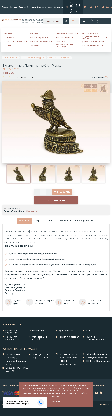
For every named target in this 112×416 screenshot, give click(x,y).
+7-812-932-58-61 (78, 7)
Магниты (8, 46)
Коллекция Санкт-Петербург (65, 46)
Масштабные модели (14, 41)
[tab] (38, 221)
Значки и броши (38, 37)
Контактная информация (11, 331)
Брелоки (34, 33)
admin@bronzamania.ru (97, 354)
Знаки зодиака (63, 37)
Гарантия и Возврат (69, 337)
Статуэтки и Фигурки (66, 33)
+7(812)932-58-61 (41, 357)
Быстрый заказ (56, 200)
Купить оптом (66, 330)
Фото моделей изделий (39, 338)
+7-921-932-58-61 (72, 7)
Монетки (8, 37)
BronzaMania (11, 58)
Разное (59, 41)
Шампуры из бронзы (40, 41)
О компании (38, 330)
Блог (88, 330)
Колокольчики (89, 33)
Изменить (31, 211)
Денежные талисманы (93, 41)
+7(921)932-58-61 (41, 354)
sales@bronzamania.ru (97, 357)
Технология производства (12, 338)
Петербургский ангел (92, 46)
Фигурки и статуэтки (59, 58)
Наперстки (35, 46)
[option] (18, 174)
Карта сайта (104, 404)
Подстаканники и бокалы (90, 37)
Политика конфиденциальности (96, 338)
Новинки (8, 33)
